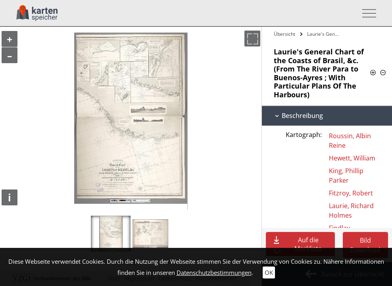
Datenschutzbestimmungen (214, 272)
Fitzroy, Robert (351, 193)
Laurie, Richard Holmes (351, 210)
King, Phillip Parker (346, 175)
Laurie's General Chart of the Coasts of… (324, 34)
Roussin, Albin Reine (350, 140)
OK (269, 272)
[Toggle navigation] (366, 13)
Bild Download (365, 245)
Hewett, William (352, 158)
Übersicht (284, 34)
